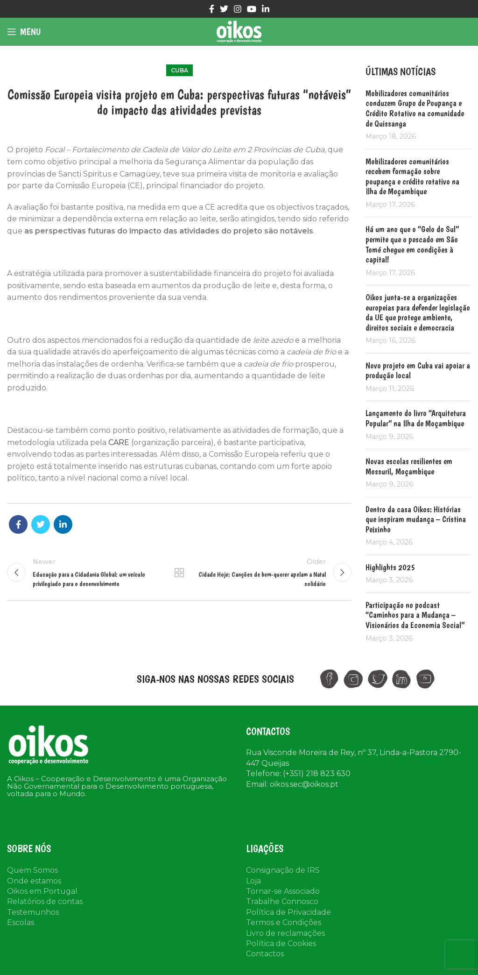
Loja (253, 880)
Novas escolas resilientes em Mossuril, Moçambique (409, 466)
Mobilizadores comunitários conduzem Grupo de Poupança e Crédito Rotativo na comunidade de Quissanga (415, 108)
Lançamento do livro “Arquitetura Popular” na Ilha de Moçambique (416, 418)
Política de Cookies (281, 943)
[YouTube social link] (251, 9)
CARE (118, 442)
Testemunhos (33, 912)
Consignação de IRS (283, 870)
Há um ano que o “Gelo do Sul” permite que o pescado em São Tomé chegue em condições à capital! (412, 244)
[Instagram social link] (237, 9)
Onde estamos (34, 880)
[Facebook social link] (211, 9)
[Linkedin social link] (265, 9)
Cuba (179, 70)
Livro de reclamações (285, 933)
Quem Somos (32, 870)
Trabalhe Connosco (282, 901)
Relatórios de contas (45, 901)
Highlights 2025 (390, 567)
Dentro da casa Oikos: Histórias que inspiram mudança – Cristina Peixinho (416, 519)
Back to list (179, 572)
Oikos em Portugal (42, 891)
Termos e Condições (283, 922)
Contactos (265, 953)
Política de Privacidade (288, 912)
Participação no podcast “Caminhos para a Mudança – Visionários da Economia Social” (415, 615)
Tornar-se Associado (283, 891)
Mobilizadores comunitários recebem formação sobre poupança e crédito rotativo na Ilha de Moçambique (412, 176)
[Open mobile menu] (23, 31)
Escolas (20, 922)
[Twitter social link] (224, 9)
